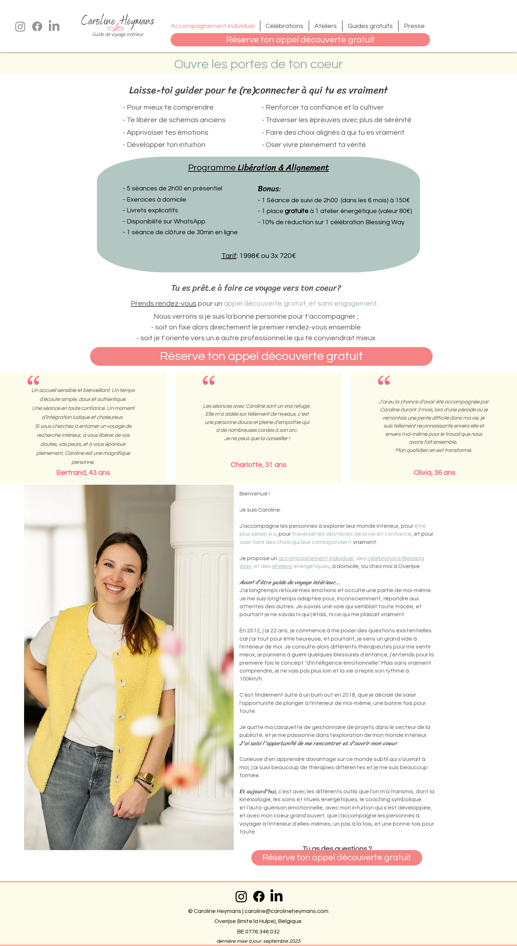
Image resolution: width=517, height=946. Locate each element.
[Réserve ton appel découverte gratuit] (300, 39)
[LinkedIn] (54, 26)
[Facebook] (37, 26)
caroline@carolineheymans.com (286, 911)
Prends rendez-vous (163, 303)
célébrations (384, 558)
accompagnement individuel (316, 558)
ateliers (282, 566)
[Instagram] (20, 26)
